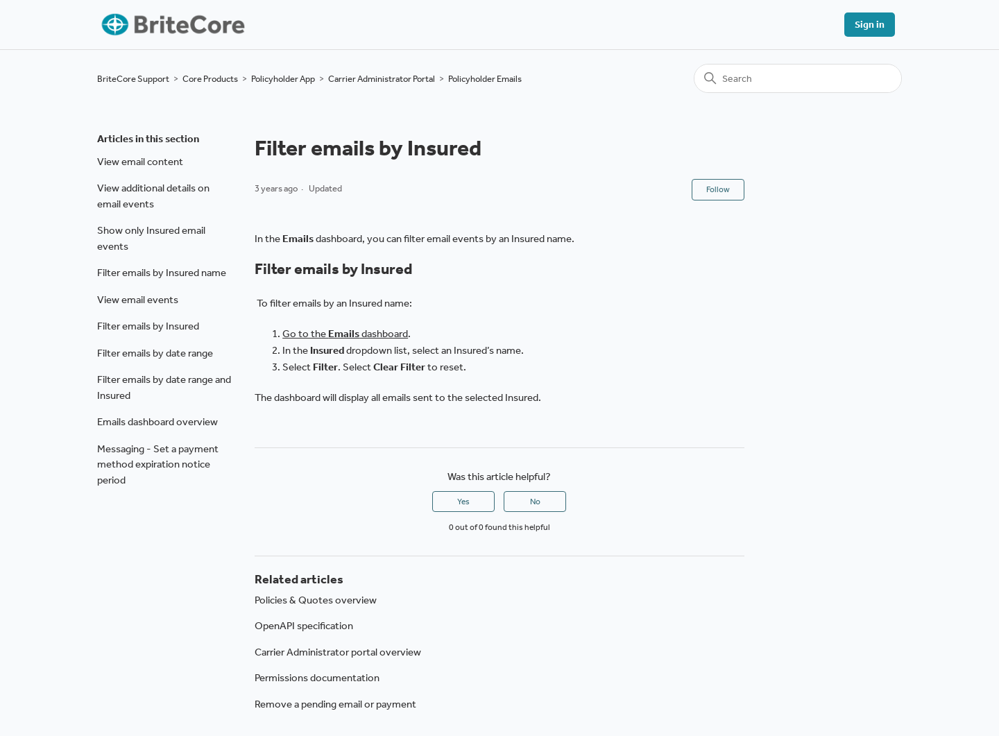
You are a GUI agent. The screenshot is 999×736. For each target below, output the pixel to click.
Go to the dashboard (345, 333)
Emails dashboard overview (157, 422)
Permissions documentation (317, 677)
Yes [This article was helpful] (463, 501)
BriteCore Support (133, 79)
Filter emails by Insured (148, 326)
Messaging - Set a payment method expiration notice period (158, 464)
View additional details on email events (153, 196)
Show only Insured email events (151, 238)
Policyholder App (283, 79)
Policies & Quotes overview (316, 600)
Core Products (210, 79)
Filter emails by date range (155, 353)
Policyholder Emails (485, 79)
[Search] (797, 78)
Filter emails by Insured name (161, 272)
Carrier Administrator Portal (381, 79)
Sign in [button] (870, 25)
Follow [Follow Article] (718, 189)
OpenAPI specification (304, 625)
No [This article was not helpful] (535, 501)
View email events (137, 299)
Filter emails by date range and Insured (164, 387)
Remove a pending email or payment (335, 704)
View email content (140, 161)
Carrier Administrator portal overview (338, 652)
